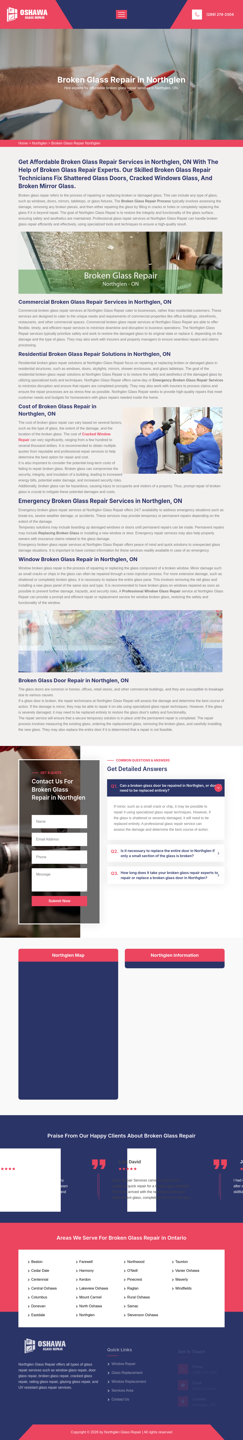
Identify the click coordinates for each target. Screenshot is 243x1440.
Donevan (38, 1306)
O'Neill (132, 1270)
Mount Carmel (90, 1297)
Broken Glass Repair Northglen (75, 143)
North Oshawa (90, 1306)
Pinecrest (134, 1279)
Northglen (39, 143)
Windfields (183, 1288)
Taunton (181, 1262)
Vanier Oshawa (187, 1270)
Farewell (86, 1262)
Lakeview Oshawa (93, 1288)
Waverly (181, 1279)
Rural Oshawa (138, 1297)
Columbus (39, 1297)
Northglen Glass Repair (122, 1432)
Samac (132, 1306)
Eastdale (38, 1315)
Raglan (133, 1288)
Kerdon (85, 1279)
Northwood (135, 1262)
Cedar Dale (40, 1270)
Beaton (37, 1262)
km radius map (68, 1027)
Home (23, 143)
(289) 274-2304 (220, 14)
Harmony (86, 1270)
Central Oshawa (44, 1288)
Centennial (39, 1279)
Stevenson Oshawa (142, 1315)
